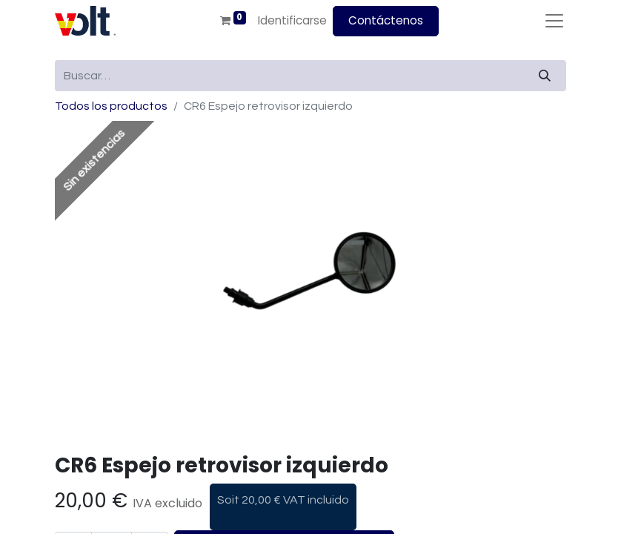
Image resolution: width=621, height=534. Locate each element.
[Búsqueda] (544, 75)
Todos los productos (111, 106)
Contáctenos (385, 20)
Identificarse (292, 20)
